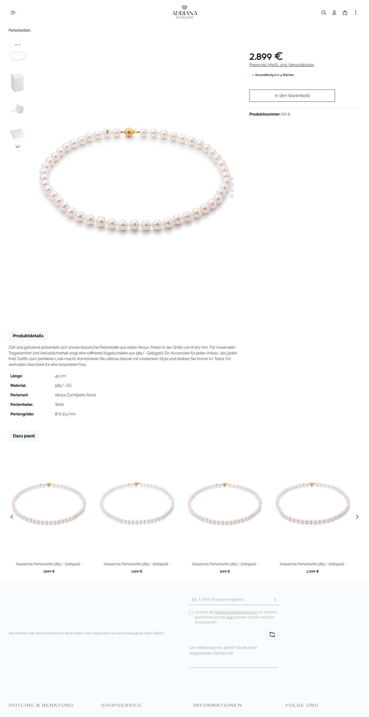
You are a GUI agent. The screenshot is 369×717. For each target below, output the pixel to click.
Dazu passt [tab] (24, 435)
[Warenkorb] (345, 12)
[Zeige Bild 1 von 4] (232, 178)
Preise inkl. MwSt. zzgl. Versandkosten (281, 65)
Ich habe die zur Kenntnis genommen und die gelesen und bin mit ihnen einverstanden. (236, 617)
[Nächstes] (18, 147)
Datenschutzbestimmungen (236, 612)
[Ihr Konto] (334, 12)
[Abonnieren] (275, 599)
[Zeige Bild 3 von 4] (232, 190)
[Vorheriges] (18, 44)
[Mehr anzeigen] (355, 12)
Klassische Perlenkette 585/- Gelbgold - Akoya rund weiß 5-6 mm (225, 564)
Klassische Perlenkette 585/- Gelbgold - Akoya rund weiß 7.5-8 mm (313, 564)
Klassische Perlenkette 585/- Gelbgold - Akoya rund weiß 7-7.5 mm (49, 564)
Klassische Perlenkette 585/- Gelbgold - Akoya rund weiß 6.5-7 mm (137, 564)
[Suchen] (324, 12)
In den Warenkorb (292, 95)
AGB (229, 617)
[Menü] (13, 12)
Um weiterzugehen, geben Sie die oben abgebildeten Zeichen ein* (223, 650)
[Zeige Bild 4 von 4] (232, 196)
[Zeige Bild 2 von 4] (232, 184)
